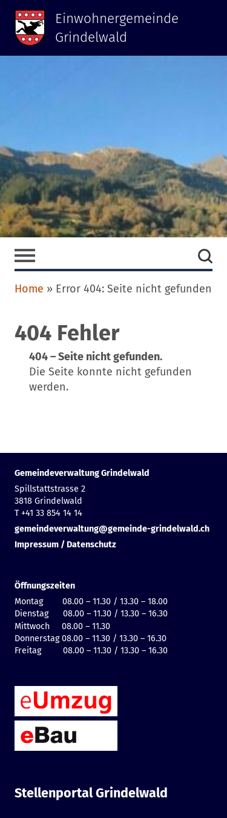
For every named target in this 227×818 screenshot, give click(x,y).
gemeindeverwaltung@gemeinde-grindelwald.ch (112, 529)
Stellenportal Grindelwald (91, 793)
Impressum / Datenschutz (65, 544)
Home (29, 288)
